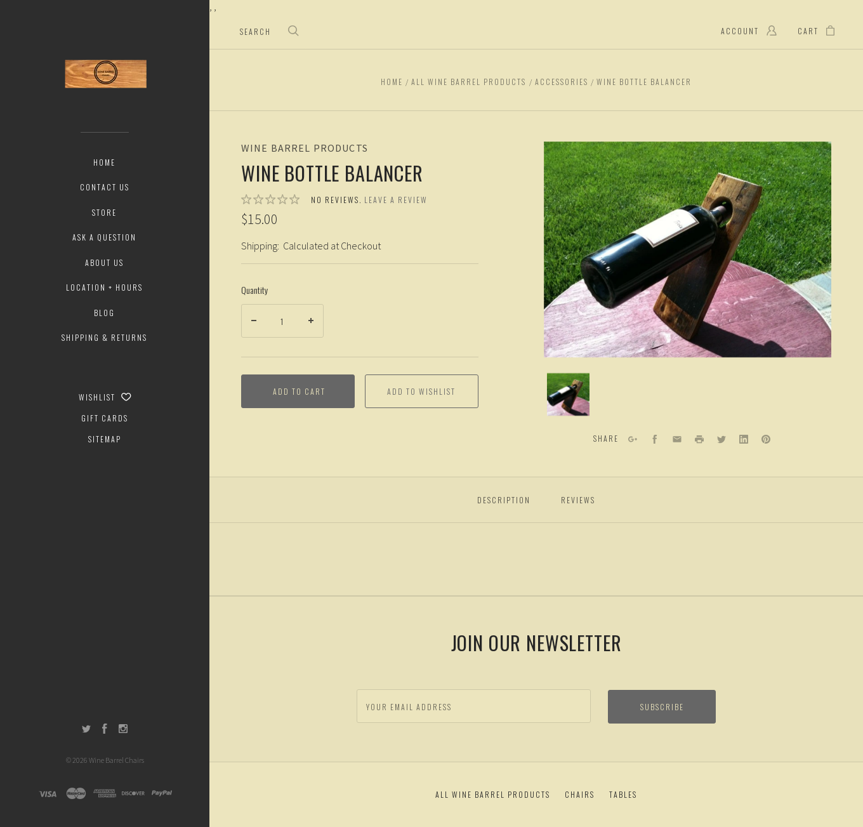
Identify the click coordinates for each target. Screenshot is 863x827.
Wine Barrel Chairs (116, 760)
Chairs (580, 794)
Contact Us (104, 187)
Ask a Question (104, 237)
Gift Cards (104, 418)
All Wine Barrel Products (492, 794)
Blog (104, 312)
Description (503, 499)
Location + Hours (104, 287)
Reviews (578, 499)
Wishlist (105, 397)
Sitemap (104, 438)
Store (104, 212)
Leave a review (396, 199)
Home (104, 162)
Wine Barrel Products (304, 148)
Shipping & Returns (104, 337)
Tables (623, 794)
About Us (104, 262)
